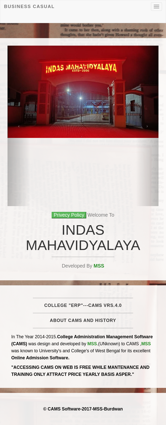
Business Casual (29, 6)
